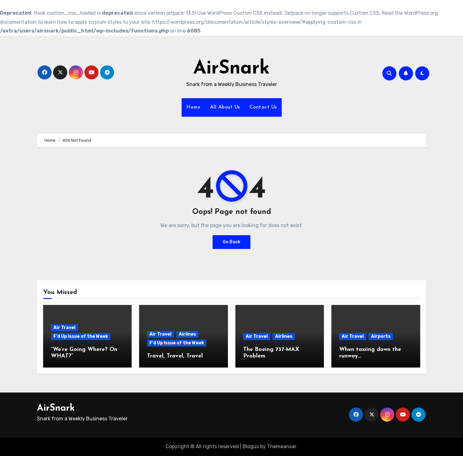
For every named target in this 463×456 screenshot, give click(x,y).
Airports (380, 336)
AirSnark (231, 68)
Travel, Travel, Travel (175, 356)
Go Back (231, 242)
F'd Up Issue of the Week (80, 336)
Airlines (187, 334)
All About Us (225, 107)
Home (193, 107)
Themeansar (281, 446)
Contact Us (263, 107)
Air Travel (64, 327)
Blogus (251, 446)
